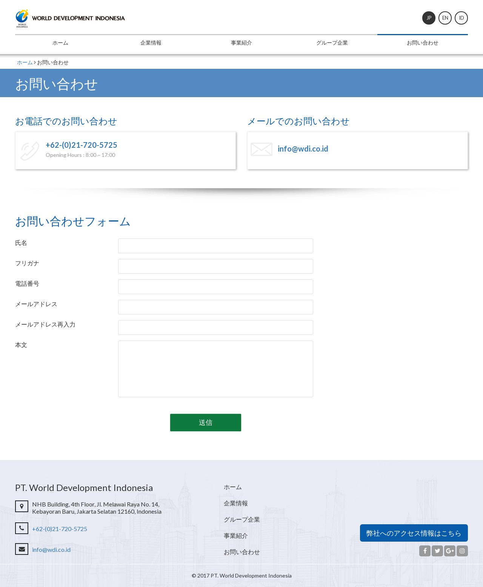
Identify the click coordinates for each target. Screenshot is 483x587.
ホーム (60, 42)
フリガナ (27, 262)
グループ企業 (332, 42)
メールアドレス (36, 303)
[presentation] (86, 419)
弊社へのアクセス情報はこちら (413, 533)
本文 (21, 344)
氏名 (21, 242)
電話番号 (27, 283)
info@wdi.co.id (303, 148)
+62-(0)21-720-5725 (81, 144)
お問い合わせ (422, 42)
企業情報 (151, 42)
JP (429, 18)
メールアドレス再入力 (45, 324)
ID (461, 18)
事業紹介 (241, 42)
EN (445, 18)
